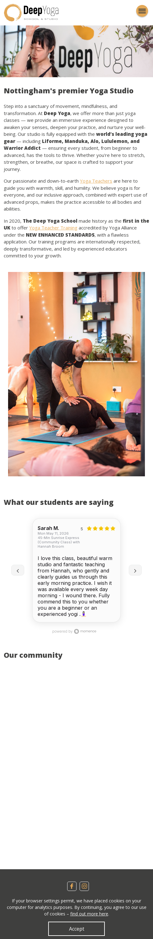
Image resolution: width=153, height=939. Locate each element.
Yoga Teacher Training (53, 228)
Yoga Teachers (96, 181)
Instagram (84, 886)
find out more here (89, 914)
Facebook (71, 886)
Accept (76, 928)
